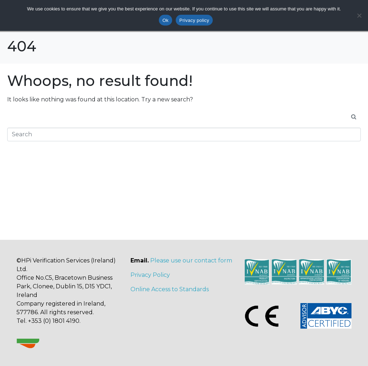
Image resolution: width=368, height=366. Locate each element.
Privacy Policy (150, 274)
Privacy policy (194, 20)
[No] (359, 15)
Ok (165, 20)
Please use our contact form (191, 260)
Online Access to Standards (169, 289)
